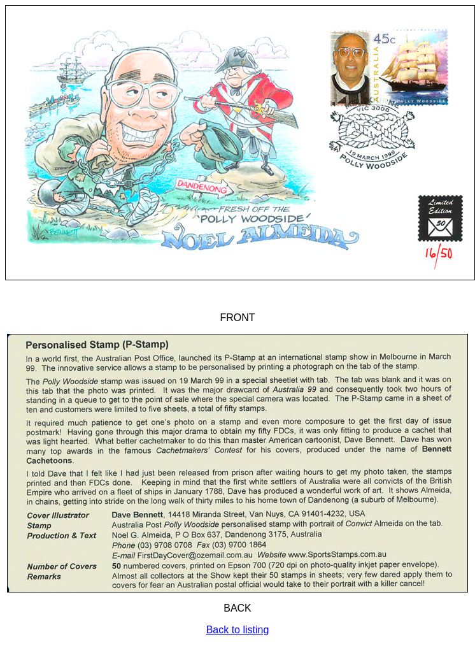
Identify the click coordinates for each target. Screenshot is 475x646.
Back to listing (237, 629)
